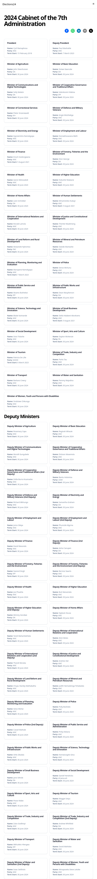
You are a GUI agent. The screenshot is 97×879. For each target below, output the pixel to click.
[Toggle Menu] (93, 4)
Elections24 (9, 4)
